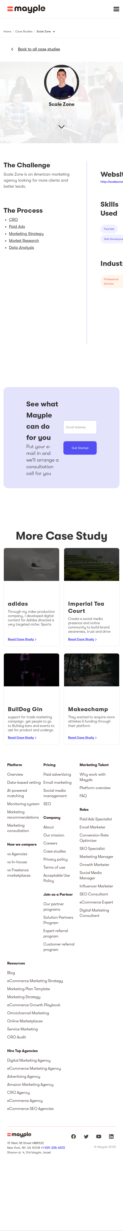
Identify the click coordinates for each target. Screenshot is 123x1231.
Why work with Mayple (93, 777)
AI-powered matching (17, 793)
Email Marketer (92, 827)
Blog (11, 973)
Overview (15, 774)
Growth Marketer (94, 864)
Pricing (49, 765)
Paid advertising (57, 774)
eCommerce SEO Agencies (30, 1108)
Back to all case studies (39, 49)
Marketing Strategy (23, 997)
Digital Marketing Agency (29, 1060)
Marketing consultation (18, 828)
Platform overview (95, 788)
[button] (116, 9)
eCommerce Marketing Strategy (35, 981)
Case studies (54, 851)
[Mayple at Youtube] (98, 1136)
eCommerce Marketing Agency (34, 1068)
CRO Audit (16, 1037)
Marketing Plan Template (28, 989)
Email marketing (57, 782)
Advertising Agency (23, 1076)
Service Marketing (22, 1029)
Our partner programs (53, 907)
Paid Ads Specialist (96, 819)
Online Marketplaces (25, 1021)
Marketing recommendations (23, 814)
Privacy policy (55, 859)
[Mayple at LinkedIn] (111, 1136)
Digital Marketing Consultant (94, 913)
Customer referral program (58, 947)
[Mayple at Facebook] (73, 1136)
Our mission (53, 835)
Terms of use (54, 867)
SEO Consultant (94, 894)
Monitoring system (23, 804)
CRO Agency (18, 1092)
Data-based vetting (24, 782)
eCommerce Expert (96, 902)
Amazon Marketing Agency (30, 1084)
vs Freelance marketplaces (19, 873)
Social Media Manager (91, 875)
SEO (47, 804)
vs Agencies (17, 854)
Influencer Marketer (96, 886)
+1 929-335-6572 (53, 1147)
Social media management (55, 793)
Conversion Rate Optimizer (94, 838)
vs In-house (17, 862)
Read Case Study (21, 639)
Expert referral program (55, 933)
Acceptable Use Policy (56, 878)
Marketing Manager (96, 856)
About (48, 827)
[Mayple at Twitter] (86, 1136)
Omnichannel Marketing (28, 1013)
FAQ (83, 796)
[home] (26, 9)
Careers (50, 843)
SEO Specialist (92, 848)
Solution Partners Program (58, 920)
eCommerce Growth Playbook (33, 1005)
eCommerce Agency (25, 1100)
